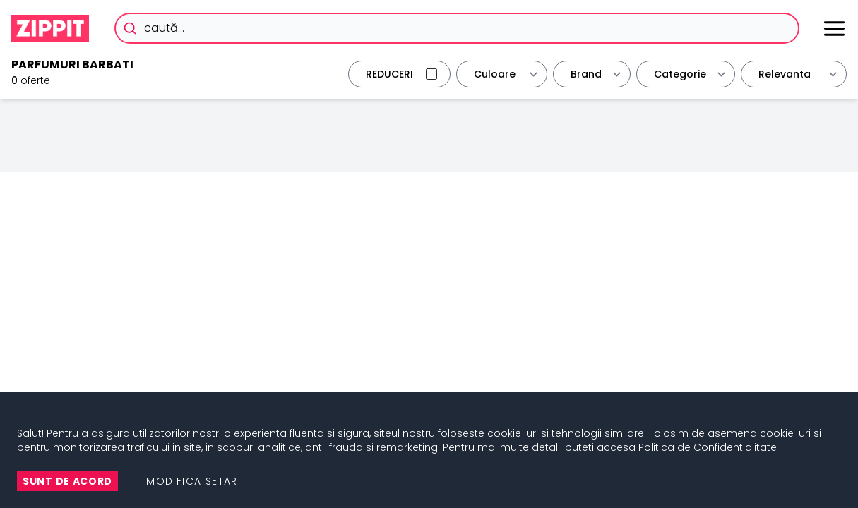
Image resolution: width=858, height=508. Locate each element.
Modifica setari (193, 481)
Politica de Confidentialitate (707, 447)
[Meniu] (834, 28)
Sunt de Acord (67, 481)
